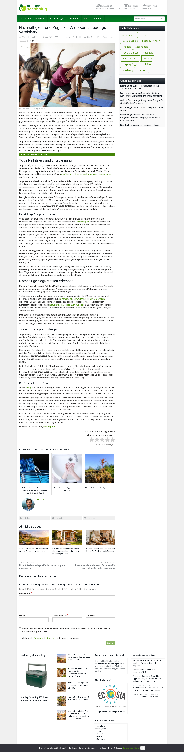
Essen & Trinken (151, 40)
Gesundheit (141, 46)
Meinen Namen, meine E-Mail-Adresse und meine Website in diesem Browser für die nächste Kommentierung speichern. (64, 630)
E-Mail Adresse (60, 615)
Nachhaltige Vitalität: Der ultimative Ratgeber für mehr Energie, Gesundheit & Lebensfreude (140, 117)
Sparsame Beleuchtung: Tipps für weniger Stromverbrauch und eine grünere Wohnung (147, 678)
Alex (134, 660)
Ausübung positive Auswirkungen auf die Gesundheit (86, 174)
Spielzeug (127, 70)
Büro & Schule (130, 40)
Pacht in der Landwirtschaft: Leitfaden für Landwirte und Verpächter (148, 663)
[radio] (91, 440)
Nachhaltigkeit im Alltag (86, 37)
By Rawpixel (49, 426)
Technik (142, 70)
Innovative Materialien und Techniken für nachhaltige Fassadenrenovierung (91, 566)
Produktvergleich (58, 18)
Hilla (134, 694)
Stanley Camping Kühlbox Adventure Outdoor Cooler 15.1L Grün (34, 699)
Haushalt (148, 52)
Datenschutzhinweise (44, 638)
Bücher (143, 34)
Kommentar (25, 593)
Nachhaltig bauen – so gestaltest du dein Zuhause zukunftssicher (33, 550)
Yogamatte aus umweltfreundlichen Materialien (82, 298)
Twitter (100, 731)
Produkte (40, 18)
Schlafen (146, 64)
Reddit (100, 734)
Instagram (101, 728)
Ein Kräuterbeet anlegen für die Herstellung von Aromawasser (43, 566)
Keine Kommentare (105, 37)
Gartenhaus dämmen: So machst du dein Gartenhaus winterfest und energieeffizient (66, 551)
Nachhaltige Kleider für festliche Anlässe (139, 125)
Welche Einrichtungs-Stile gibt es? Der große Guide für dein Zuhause (100, 550)
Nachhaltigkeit (82, 221)
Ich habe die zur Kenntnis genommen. (49, 638)
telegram (101, 739)
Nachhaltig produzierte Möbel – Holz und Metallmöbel (145, 695)
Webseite (90, 615)
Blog (87, 18)
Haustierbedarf (130, 58)
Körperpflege (129, 64)
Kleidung (148, 58)
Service (98, 18)
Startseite (26, 18)
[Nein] (181, 748)
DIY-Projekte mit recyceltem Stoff (144, 670)
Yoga (29, 387)
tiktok (99, 736)
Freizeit (126, 46)
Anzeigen (42, 154)
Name (22, 615)
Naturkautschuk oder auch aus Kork (66, 304)
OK (142, 748)
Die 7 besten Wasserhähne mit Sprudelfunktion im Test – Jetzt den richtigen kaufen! (148, 687)
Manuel (37, 37)
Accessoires (128, 34)
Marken (74, 18)
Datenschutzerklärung (131, 748)
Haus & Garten (130, 52)
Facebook (101, 726)
